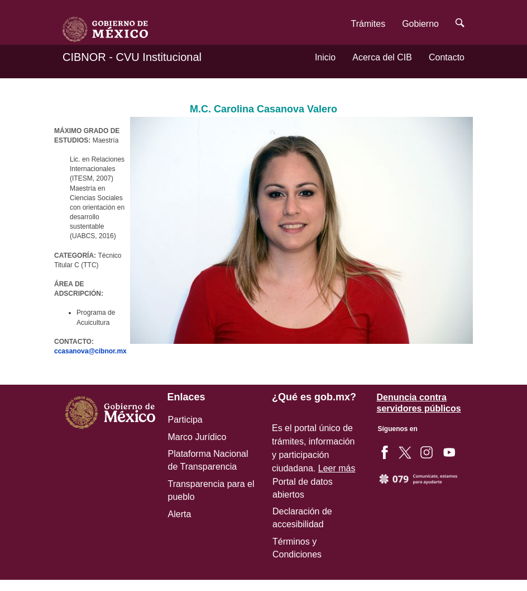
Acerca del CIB (382, 57)
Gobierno (420, 24)
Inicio (325, 57)
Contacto (446, 57)
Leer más (337, 468)
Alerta (179, 514)
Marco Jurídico (197, 437)
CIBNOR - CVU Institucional (132, 57)
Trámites (368, 24)
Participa (185, 419)
